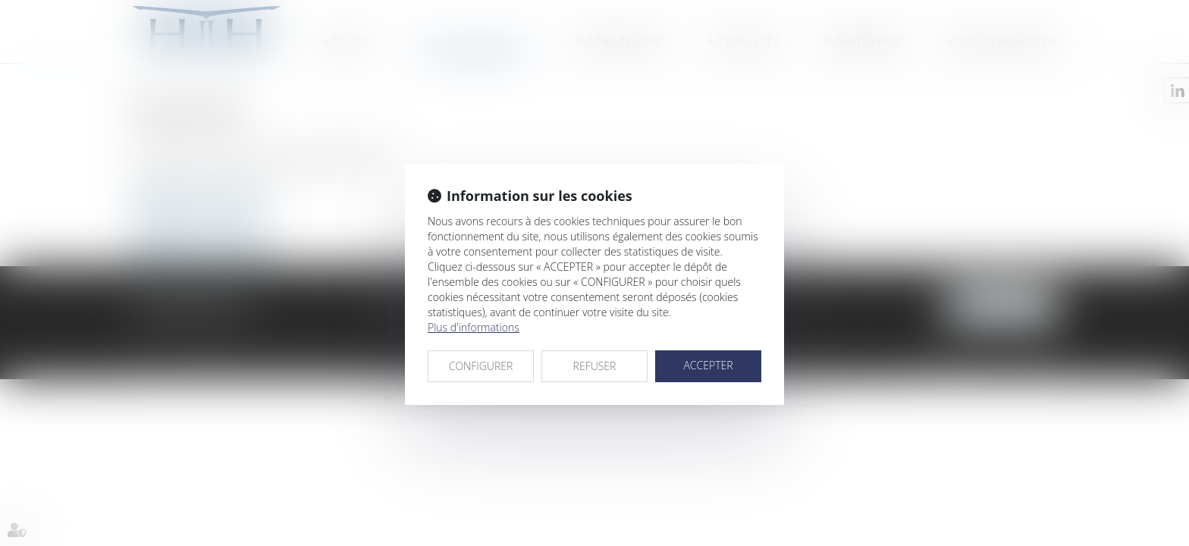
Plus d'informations (473, 327)
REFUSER (594, 366)
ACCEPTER (708, 365)
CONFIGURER (481, 366)
